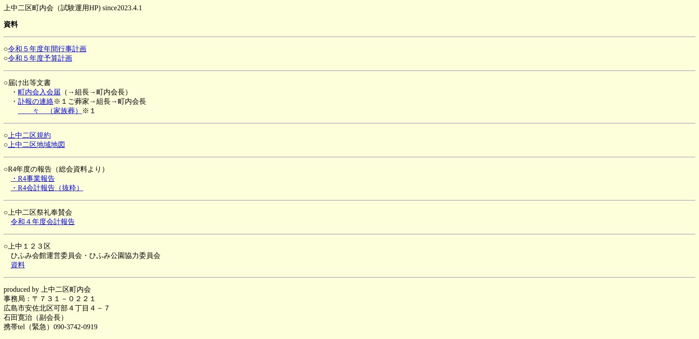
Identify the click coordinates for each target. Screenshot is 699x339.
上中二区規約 (29, 135)
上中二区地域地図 (36, 144)
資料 (18, 265)
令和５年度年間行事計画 (47, 49)
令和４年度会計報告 (43, 221)
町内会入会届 (39, 92)
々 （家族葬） (50, 110)
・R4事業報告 (33, 178)
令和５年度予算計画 (40, 58)
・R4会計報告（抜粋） (47, 188)
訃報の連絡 (35, 101)
